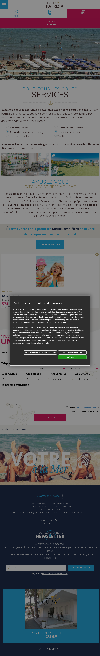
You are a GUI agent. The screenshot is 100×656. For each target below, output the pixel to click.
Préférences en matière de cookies (40, 352)
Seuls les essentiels (72, 352)
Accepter (72, 357)
